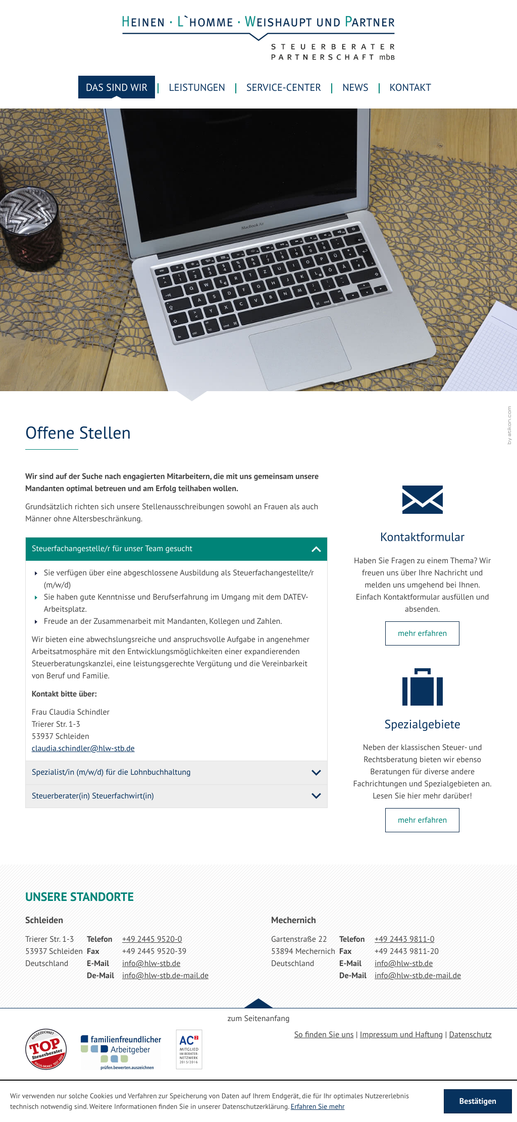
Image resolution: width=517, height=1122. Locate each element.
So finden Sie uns (324, 1035)
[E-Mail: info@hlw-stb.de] (151, 963)
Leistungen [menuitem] (197, 87)
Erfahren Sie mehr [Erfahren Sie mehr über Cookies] (318, 1106)
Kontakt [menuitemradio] (410, 87)
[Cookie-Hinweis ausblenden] (478, 1101)
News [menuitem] (355, 87)
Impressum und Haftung (401, 1035)
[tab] (176, 549)
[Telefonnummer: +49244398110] (404, 939)
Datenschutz (470, 1035)
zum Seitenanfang (258, 1018)
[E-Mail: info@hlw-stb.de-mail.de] (165, 976)
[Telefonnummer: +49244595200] (152, 939)
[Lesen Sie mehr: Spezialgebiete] (422, 820)
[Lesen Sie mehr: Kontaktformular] (422, 633)
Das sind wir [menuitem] (116, 87)
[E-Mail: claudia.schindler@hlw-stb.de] (83, 748)
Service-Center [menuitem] (283, 87)
